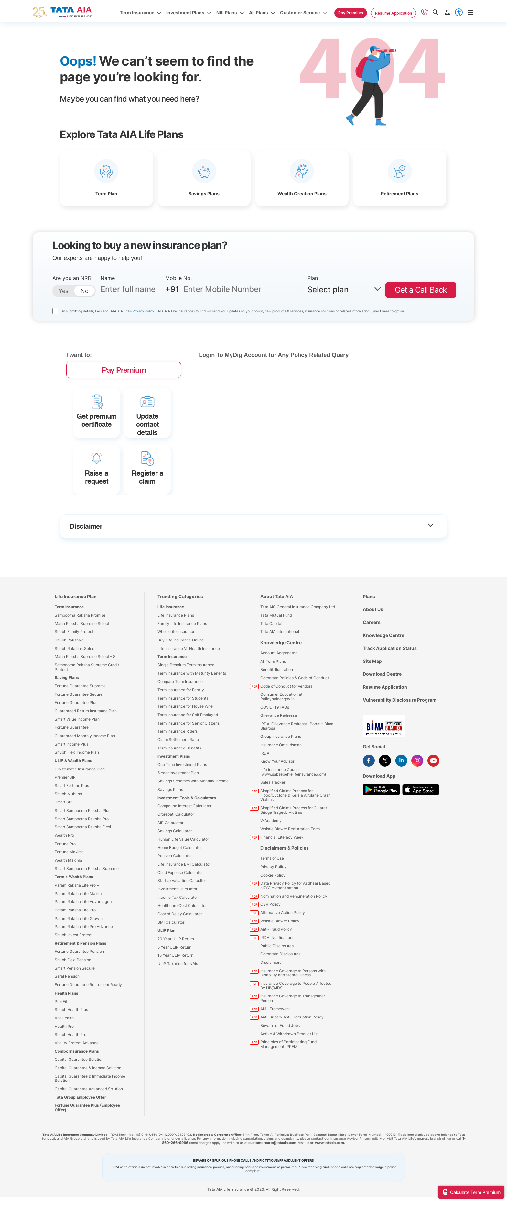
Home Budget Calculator (179, 887)
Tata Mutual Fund (276, 655)
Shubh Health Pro (70, 1074)
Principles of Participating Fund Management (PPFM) (288, 1084)
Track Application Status (390, 688)
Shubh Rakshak (69, 680)
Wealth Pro (64, 875)
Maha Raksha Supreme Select (82, 663)
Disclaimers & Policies (284, 888)
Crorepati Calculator (175, 854)
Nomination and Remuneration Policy (293, 936)
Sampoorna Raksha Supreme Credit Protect (87, 707)
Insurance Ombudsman (281, 784)
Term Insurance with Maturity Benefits (191, 713)
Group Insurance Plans (280, 776)
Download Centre (382, 714)
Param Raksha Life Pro (75, 950)
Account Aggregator (278, 693)
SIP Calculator (170, 862)
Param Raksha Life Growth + (80, 958)
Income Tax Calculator (177, 937)
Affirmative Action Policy (282, 952)
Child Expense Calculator (180, 912)
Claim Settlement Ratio (178, 779)
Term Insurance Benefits (179, 788)
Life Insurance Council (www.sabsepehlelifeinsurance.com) (293, 812)
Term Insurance (69, 646)
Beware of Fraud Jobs (280, 1065)
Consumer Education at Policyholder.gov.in (281, 736)
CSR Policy (270, 944)
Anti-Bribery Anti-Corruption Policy (292, 1057)
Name (108, 278)
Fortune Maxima (69, 892)
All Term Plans (273, 701)
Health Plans (66, 1033)
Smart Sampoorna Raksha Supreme (87, 908)
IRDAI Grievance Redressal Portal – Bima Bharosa (296, 766)
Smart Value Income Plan (77, 759)
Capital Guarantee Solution (79, 1099)
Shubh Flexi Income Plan (77, 792)
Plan (312, 278)
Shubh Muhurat (68, 834)
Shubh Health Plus (71, 1049)
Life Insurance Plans (175, 655)
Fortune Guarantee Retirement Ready (88, 1024)
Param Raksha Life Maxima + (81, 933)
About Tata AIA (276, 636)
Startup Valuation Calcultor (181, 921)
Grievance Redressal (279, 755)
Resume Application (385, 727)
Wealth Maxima (68, 900)
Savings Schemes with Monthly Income (193, 821)
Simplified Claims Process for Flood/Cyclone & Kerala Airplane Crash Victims (295, 835)
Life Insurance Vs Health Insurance (188, 688)
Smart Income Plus (71, 784)
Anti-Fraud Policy (276, 969)
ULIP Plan (166, 970)
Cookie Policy (273, 915)
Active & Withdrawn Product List (289, 1073)
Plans (369, 636)
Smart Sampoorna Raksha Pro (82, 858)
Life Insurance (170, 646)
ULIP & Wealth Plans (73, 800)
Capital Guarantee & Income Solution (88, 1107)
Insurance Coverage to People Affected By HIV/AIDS (295, 1025)
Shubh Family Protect (74, 671)
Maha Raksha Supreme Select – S (85, 696)
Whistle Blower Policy (279, 961)
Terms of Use (272, 898)
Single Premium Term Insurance (185, 705)
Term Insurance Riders (177, 771)
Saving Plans (67, 717)
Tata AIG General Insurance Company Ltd (297, 646)
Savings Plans (170, 829)
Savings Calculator (174, 871)
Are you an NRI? (72, 278)
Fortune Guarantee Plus (76, 742)
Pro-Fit (61, 1041)
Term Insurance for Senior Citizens (188, 763)
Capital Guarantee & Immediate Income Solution (90, 1118)
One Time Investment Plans (182, 804)
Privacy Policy (143, 311)
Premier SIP (65, 817)
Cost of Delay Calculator (179, 954)
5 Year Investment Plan (178, 813)
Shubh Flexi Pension (73, 999)
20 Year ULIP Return (175, 978)
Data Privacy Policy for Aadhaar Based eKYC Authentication (295, 926)
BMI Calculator (170, 962)
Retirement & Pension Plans (80, 983)
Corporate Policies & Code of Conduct (294, 717)
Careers (372, 662)
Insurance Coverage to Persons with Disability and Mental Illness (293, 1013)
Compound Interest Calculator (184, 846)
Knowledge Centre (281, 682)
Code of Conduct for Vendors (286, 726)
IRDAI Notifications (277, 977)
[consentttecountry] (55, 311)
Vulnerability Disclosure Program (400, 740)
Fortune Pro (65, 883)
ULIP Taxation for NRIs (177, 1003)
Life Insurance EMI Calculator (183, 904)
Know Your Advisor (277, 801)
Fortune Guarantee (72, 767)
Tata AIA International (279, 671)
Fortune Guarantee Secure (78, 734)
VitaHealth (64, 1058)
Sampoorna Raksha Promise (80, 655)
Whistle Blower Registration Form (290, 868)
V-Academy (271, 860)
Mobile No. (178, 278)
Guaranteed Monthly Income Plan (85, 775)
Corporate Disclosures (280, 994)
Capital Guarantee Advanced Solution (89, 1128)
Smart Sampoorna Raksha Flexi (83, 867)
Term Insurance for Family (180, 729)
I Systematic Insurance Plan (80, 809)
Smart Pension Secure (75, 1008)
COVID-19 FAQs (274, 747)
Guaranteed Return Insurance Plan (86, 750)
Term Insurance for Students (182, 738)
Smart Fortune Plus (72, 825)
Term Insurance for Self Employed (187, 754)
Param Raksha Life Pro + (77, 925)
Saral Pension (67, 1016)
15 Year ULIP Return (175, 995)
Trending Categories (180, 636)
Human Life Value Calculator (183, 879)
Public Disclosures (277, 986)
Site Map (372, 701)
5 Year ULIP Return (174, 987)
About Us (373, 649)
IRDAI (265, 793)
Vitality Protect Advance (77, 1083)
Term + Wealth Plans (74, 917)
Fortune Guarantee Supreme (80, 726)
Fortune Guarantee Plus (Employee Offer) (87, 1147)
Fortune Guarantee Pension (79, 991)
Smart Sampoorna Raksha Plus (82, 850)
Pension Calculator (174, 896)
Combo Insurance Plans (77, 1091)
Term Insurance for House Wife (185, 746)
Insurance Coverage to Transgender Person (292, 1038)
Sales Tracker (272, 822)
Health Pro (64, 1066)
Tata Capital (271, 663)
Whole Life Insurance (176, 671)
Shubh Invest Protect (73, 975)
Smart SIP (63, 842)
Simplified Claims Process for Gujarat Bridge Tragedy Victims (293, 850)
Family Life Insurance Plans (182, 663)
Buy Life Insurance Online (180, 680)
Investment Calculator (177, 929)
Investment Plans (173, 796)
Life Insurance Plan (76, 636)
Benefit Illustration (276, 709)
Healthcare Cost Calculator (182, 945)
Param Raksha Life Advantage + (84, 942)
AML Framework (275, 1049)
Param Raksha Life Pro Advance (84, 966)
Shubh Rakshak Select (75, 688)
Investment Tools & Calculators (186, 837)
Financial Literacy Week (282, 877)
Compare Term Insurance (180, 721)
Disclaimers (270, 1002)
